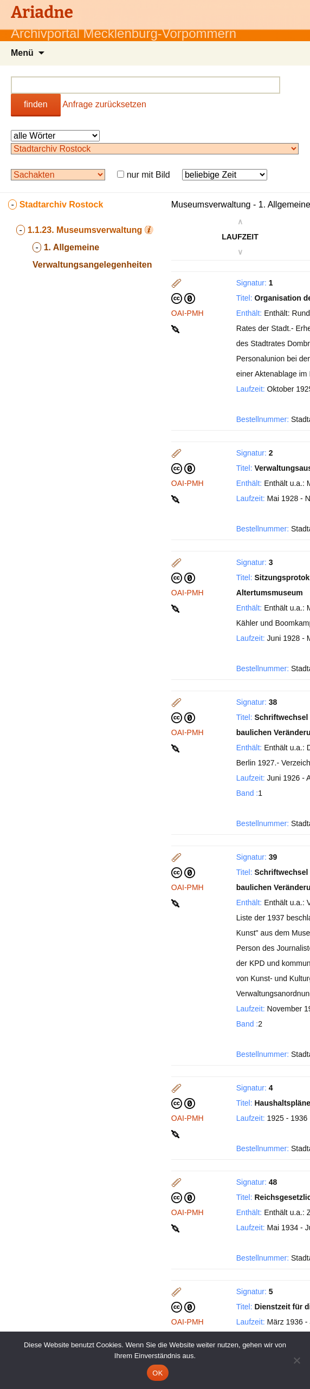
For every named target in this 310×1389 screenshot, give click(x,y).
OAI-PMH (187, 313)
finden (36, 104)
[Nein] (296, 1360)
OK (157, 1373)
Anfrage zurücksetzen (104, 104)
